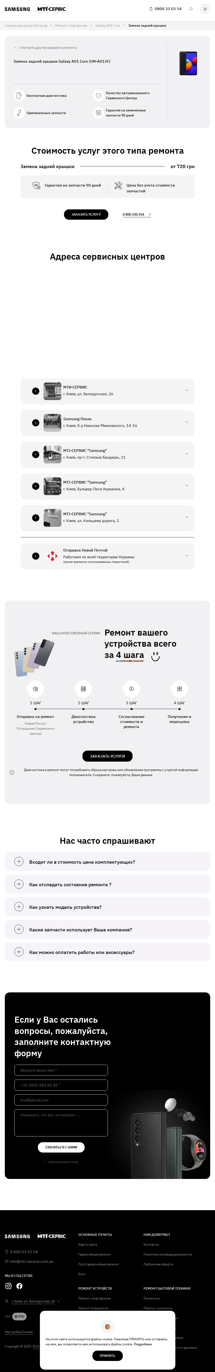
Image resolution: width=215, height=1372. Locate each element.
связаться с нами (61, 1147)
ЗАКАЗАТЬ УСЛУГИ (107, 756)
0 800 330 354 (137, 214)
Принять (107, 1356)
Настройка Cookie (19, 1332)
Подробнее (143, 1344)
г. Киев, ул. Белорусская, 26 (33, 1301)
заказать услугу (86, 214)
